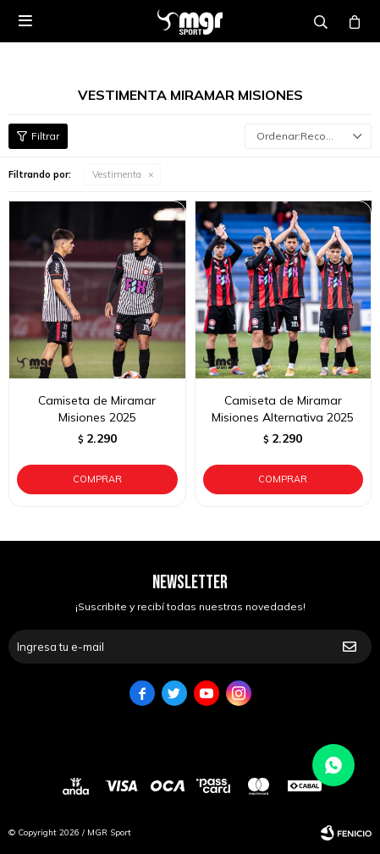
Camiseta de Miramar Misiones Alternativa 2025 (283, 409)
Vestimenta (116, 174)
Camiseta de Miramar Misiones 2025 (97, 409)
